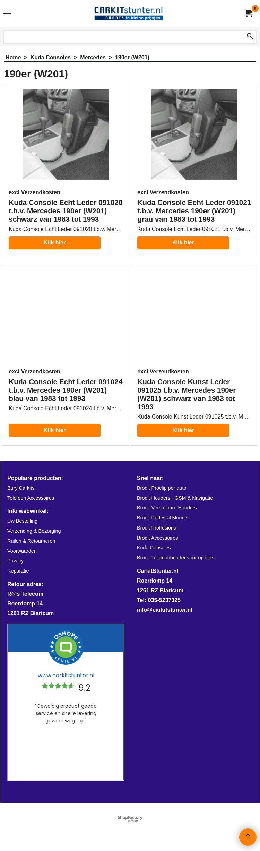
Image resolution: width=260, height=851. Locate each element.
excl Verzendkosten (34, 192)
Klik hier (55, 243)
